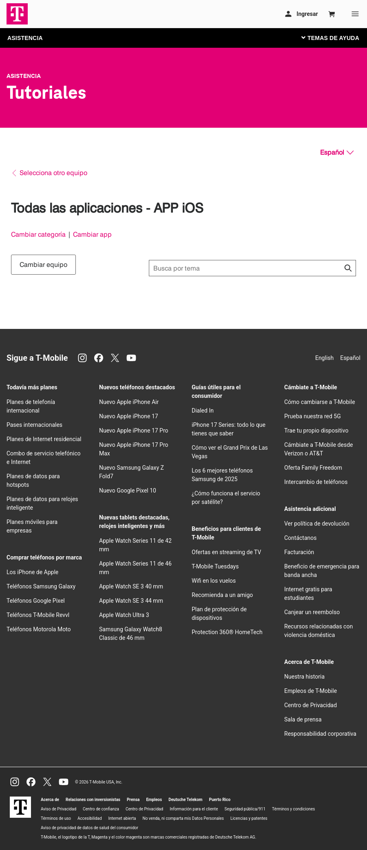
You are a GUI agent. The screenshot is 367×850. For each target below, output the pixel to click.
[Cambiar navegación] (336, 37)
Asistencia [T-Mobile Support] (24, 76)
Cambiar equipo (43, 265)
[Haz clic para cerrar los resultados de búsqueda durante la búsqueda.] (348, 268)
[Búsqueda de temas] (252, 268)
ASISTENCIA (25, 38)
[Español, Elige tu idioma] (337, 152)
